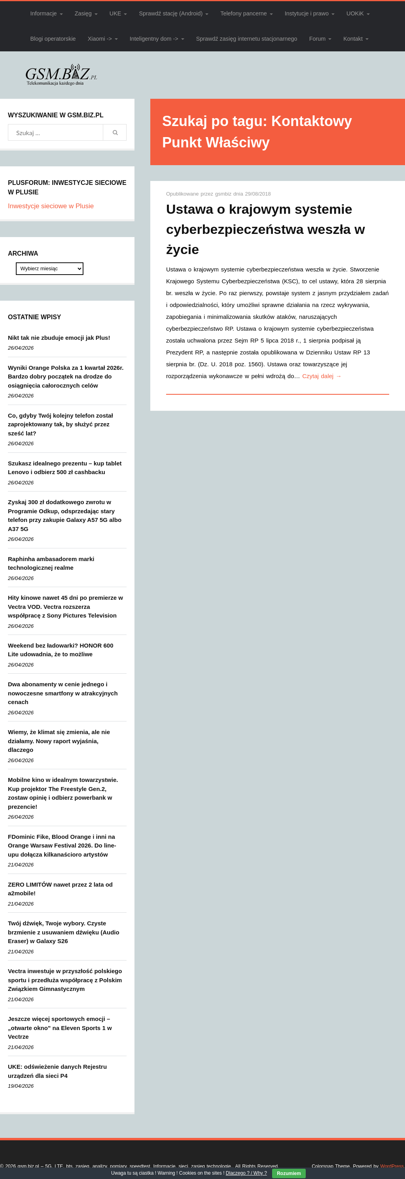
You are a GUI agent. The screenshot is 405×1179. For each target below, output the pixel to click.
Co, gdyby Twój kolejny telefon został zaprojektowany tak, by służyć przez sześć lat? (60, 424)
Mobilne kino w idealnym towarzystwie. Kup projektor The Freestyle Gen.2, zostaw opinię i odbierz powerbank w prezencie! (63, 793)
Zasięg (83, 13)
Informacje (43, 13)
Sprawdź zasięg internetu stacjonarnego (246, 39)
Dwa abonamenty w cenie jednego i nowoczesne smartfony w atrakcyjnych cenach (63, 693)
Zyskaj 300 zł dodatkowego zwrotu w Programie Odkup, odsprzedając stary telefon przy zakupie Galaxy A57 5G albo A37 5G (64, 515)
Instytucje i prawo (307, 13)
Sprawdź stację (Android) (170, 13)
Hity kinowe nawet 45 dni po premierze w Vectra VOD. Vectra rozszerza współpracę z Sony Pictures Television (65, 606)
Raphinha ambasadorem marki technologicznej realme (51, 563)
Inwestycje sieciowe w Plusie (51, 206)
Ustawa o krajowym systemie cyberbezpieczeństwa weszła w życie (265, 229)
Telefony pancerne (243, 13)
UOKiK (355, 13)
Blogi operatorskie (53, 39)
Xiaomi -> (100, 39)
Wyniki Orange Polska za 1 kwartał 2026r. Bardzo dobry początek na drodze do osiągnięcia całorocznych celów (65, 376)
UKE (115, 13)
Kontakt (353, 39)
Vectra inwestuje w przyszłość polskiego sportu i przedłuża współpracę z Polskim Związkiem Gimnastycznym (65, 980)
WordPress (392, 1166)
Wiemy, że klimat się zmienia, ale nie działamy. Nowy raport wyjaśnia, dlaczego (59, 741)
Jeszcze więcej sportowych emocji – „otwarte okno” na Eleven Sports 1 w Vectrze (60, 1027)
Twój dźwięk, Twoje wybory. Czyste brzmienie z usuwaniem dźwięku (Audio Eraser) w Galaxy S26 (63, 932)
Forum (317, 39)
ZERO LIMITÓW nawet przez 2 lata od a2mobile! (60, 889)
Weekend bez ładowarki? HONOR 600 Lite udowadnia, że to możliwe (60, 650)
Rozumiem (289, 1173)
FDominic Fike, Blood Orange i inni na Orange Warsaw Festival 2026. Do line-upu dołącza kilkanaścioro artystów (62, 845)
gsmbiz (224, 194)
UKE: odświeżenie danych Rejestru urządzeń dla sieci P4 (57, 1071)
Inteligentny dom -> (154, 39)
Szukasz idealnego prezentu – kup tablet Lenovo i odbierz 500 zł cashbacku (65, 468)
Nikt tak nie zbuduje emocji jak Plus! (59, 337)
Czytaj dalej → (322, 376)
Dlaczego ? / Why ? (246, 1173)
